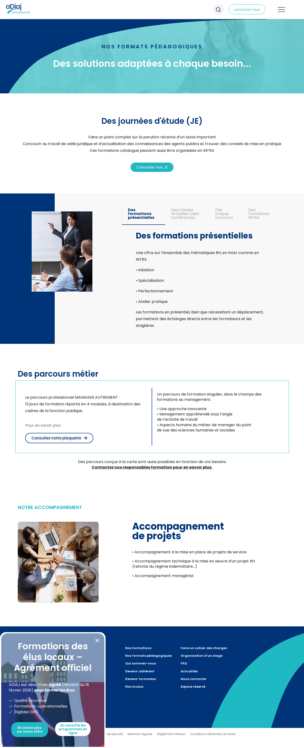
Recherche (218, 9)
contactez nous (246, 9)
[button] (97, 640)
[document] (152, 374)
